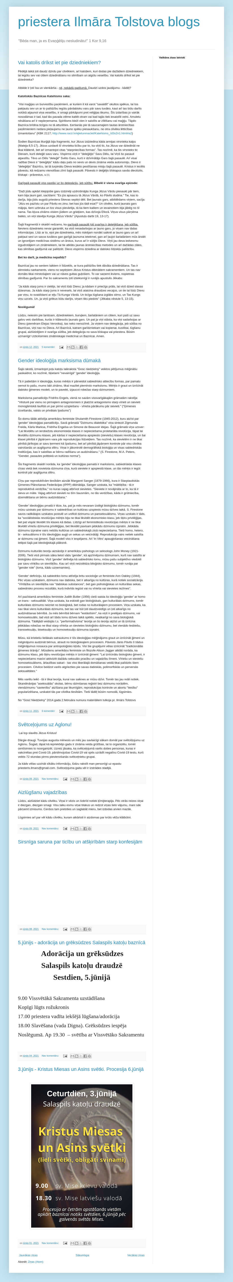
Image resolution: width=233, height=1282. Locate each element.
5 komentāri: (49, 347)
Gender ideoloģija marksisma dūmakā (59, 360)
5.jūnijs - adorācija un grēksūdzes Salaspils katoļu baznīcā (81, 942)
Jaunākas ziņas (28, 1255)
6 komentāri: (49, 711)
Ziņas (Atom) (35, 1261)
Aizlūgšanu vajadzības (42, 792)
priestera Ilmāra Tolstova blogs (109, 21)
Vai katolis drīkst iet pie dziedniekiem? (59, 62)
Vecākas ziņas (136, 1255)
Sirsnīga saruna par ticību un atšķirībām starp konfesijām (80, 842)
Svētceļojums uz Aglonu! (45, 724)
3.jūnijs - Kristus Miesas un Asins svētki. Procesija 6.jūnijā (81, 1069)
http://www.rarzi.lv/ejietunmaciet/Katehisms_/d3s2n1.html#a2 (92, 133)
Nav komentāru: (50, 778)
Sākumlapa (82, 1255)
